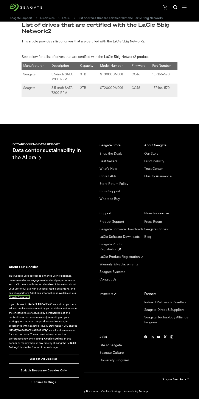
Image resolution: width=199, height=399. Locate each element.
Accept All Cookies (44, 359)
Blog (148, 236)
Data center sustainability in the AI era (46, 154)
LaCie (66, 18)
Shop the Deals (112, 153)
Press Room (153, 221)
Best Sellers (109, 161)
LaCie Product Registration (121, 256)
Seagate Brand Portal (175, 379)
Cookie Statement (19, 297)
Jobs (104, 336)
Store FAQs (108, 176)
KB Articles (47, 18)
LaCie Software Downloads (120, 236)
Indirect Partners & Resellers (165, 302)
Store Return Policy (114, 183)
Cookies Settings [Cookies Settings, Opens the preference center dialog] (43, 382)
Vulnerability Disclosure (84, 391)
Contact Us (108, 279)
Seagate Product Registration (112, 247)
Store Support (110, 191)
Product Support (112, 221)
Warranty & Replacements (119, 264)
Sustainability (154, 161)
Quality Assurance (158, 176)
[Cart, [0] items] (165, 7)
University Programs (115, 360)
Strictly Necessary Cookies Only (44, 370)
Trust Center (154, 168)
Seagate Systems (113, 272)
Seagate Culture (112, 352)
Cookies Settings (111, 391)
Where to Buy (110, 198)
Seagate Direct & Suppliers (164, 309)
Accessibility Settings (136, 391)
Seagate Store (110, 145)
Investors (108, 293)
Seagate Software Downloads (122, 229)
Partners (150, 293)
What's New (109, 168)
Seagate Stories (156, 229)
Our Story (151, 153)
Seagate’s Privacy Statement (44, 326)
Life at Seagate (111, 345)
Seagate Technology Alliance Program (166, 320)
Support (106, 213)
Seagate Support (21, 18)
